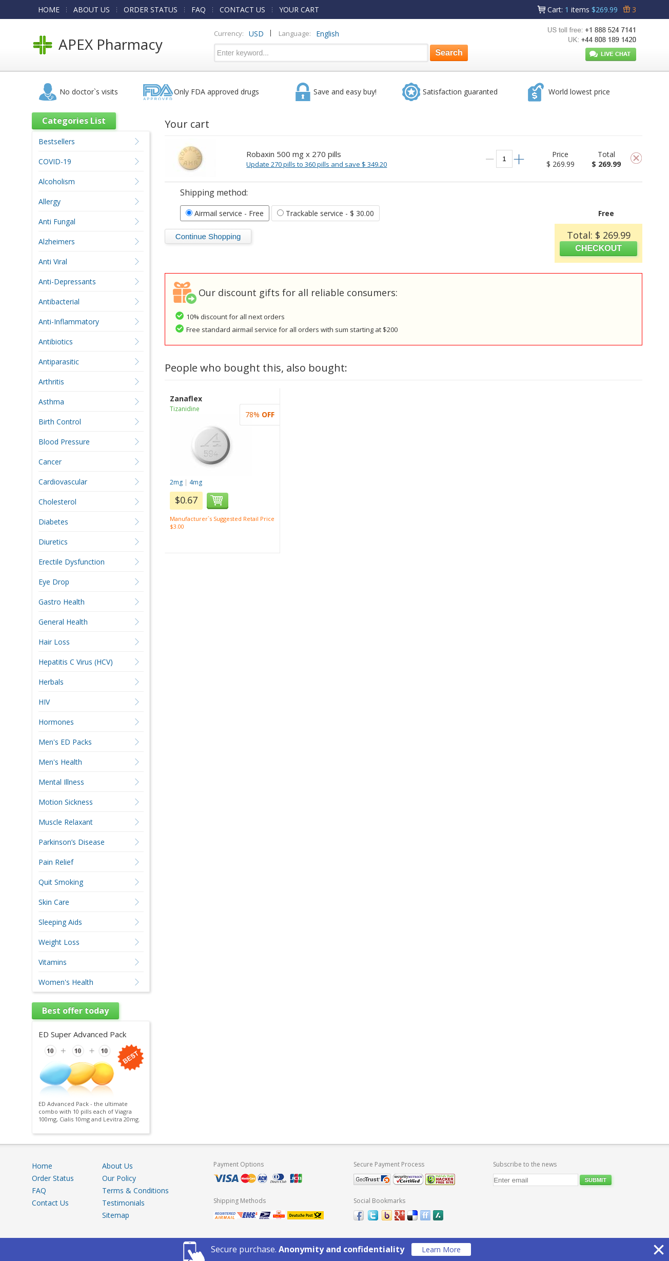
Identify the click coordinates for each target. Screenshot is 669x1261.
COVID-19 (54, 161)
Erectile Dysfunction (71, 562)
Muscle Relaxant (65, 822)
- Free (225, 213)
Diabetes (53, 522)
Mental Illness (61, 782)
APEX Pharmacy (110, 44)
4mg (195, 482)
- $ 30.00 (325, 213)
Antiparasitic (58, 361)
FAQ (198, 9)
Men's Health (60, 762)
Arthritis (51, 381)
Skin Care (53, 902)
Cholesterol (57, 502)
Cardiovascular (62, 482)
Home (42, 1166)
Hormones (56, 722)
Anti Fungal (56, 221)
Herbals (51, 682)
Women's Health (65, 982)
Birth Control (59, 421)
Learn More (441, 1249)
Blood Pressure (64, 442)
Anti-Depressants (67, 281)
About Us (117, 1166)
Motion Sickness (65, 802)
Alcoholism (56, 181)
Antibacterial (59, 301)
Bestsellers (56, 141)
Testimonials (123, 1203)
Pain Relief (55, 862)
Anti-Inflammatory (68, 321)
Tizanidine (185, 408)
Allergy (49, 201)
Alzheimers (56, 241)
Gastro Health (61, 602)
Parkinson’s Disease (71, 842)
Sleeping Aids (60, 922)
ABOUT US (91, 9)
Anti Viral (52, 261)
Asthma (51, 401)
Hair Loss (54, 642)
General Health (63, 622)
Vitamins (52, 962)
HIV (44, 702)
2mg (176, 482)
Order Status (53, 1178)
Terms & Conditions (135, 1190)
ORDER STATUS (151, 9)
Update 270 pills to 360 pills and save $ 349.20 (316, 164)
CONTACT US (242, 9)
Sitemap (115, 1215)
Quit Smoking (60, 882)
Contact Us (50, 1203)
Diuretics (53, 542)
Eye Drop (53, 582)
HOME (49, 9)
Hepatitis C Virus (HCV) (75, 662)
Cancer (50, 462)
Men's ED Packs (65, 742)
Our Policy (119, 1178)
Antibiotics (55, 341)
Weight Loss (59, 942)
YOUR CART (299, 9)
